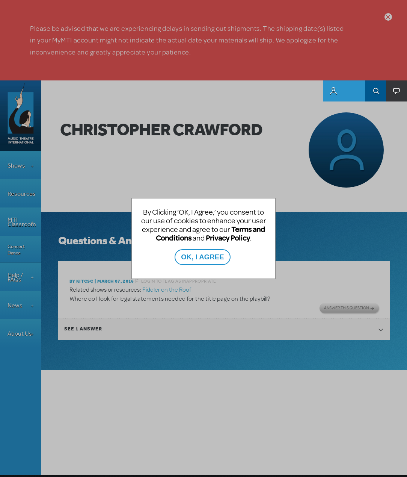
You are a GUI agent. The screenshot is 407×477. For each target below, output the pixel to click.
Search (375, 90)
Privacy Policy (228, 237)
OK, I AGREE (202, 257)
